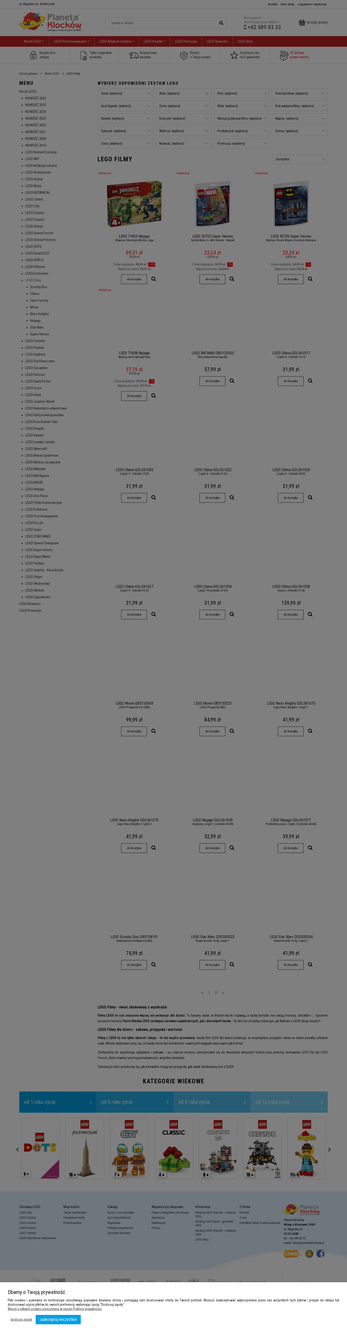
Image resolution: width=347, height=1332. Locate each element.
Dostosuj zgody (21, 1319)
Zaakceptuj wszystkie (58, 1319)
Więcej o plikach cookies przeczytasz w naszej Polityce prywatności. (55, 1309)
